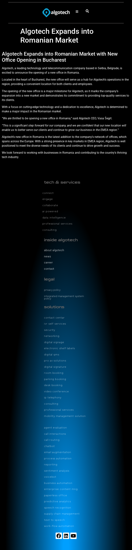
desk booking (53, 385)
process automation (58, 458)
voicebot (50, 476)
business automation (58, 483)
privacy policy (52, 290)
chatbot (49, 446)
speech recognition (57, 507)
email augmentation (57, 452)
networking (51, 336)
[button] (77, 11)
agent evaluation (55, 427)
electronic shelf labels (59, 348)
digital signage (54, 342)
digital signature (55, 366)
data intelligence (54, 217)
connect (48, 193)
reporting (50, 464)
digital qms (51, 354)
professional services (57, 223)
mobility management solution (65, 416)
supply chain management (62, 513)
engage (47, 199)
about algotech (54, 250)
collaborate (50, 205)
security (49, 330)
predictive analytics (57, 501)
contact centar (54, 317)
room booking (53, 372)
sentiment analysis (56, 470)
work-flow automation (59, 526)
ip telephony (52, 397)
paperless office (55, 495)
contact (49, 268)
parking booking (55, 379)
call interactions (55, 433)
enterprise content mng (61, 489)
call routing (52, 440)
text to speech (54, 520)
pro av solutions (55, 360)
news (47, 256)
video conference (56, 391)
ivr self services (55, 323)
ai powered (50, 211)
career (48, 262)
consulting (49, 229)
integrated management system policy (64, 297)
